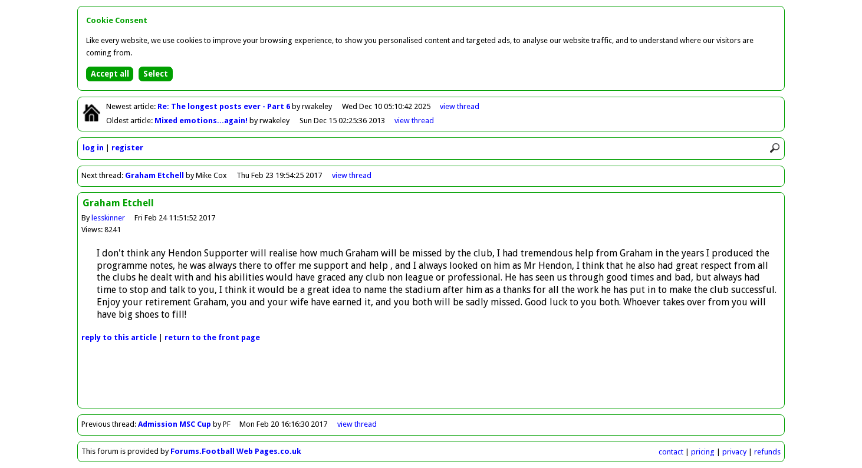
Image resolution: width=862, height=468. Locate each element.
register (127, 147)
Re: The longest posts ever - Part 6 (224, 106)
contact (671, 451)
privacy (734, 451)
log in (93, 147)
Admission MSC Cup (174, 424)
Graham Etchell (154, 175)
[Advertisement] (431, 381)
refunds (767, 451)
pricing (703, 451)
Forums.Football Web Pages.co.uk (235, 451)
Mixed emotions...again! (201, 120)
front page (212, 337)
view (459, 106)
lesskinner (108, 217)
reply (119, 337)
